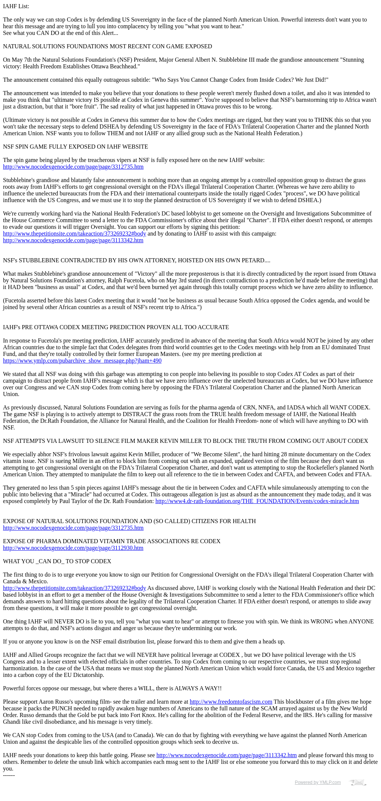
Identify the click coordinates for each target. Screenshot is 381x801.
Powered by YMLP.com (318, 782)
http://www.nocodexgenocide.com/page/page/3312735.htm (73, 166)
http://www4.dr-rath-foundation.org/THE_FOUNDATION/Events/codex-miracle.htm (257, 501)
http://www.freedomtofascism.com (231, 701)
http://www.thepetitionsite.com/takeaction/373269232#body (74, 233)
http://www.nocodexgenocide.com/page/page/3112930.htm (73, 548)
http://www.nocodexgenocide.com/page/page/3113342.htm (73, 240)
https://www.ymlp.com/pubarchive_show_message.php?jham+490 (82, 360)
